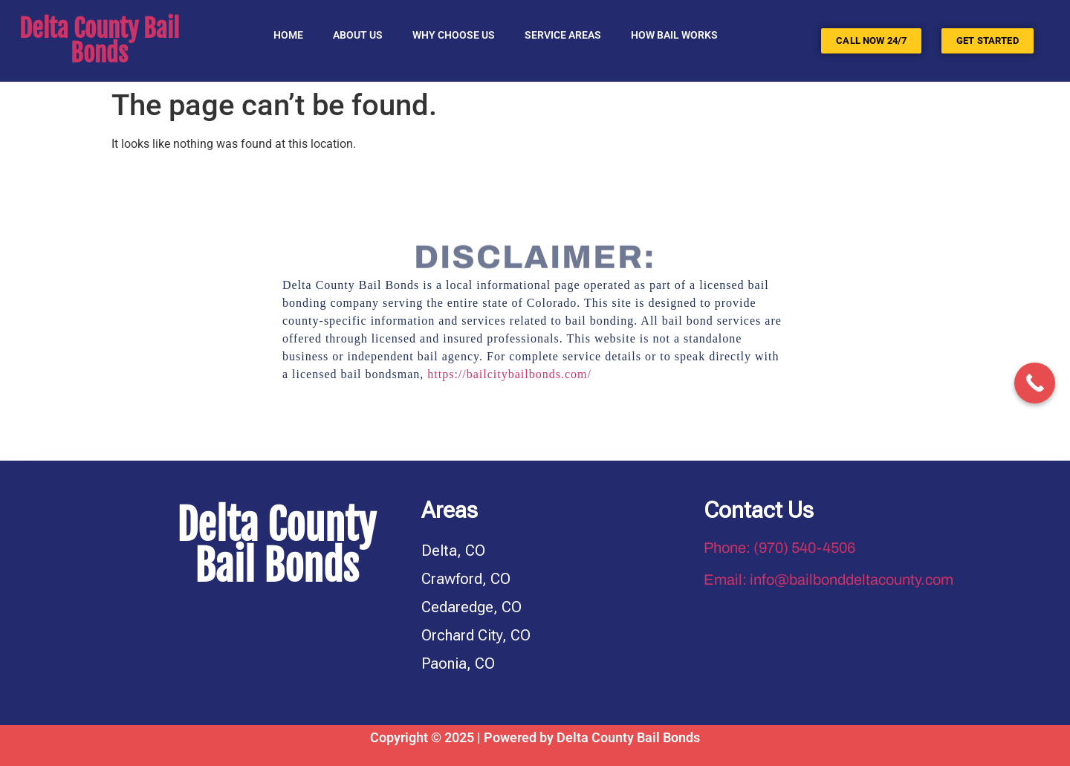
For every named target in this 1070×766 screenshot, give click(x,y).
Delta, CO (453, 550)
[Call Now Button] (1034, 383)
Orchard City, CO (476, 635)
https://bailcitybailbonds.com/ (509, 374)
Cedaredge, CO (471, 607)
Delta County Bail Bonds (99, 40)
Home (288, 35)
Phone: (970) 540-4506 (779, 547)
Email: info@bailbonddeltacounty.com (828, 579)
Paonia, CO (458, 663)
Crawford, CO (465, 579)
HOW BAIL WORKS (674, 35)
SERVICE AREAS (563, 35)
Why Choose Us (453, 35)
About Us (358, 35)
